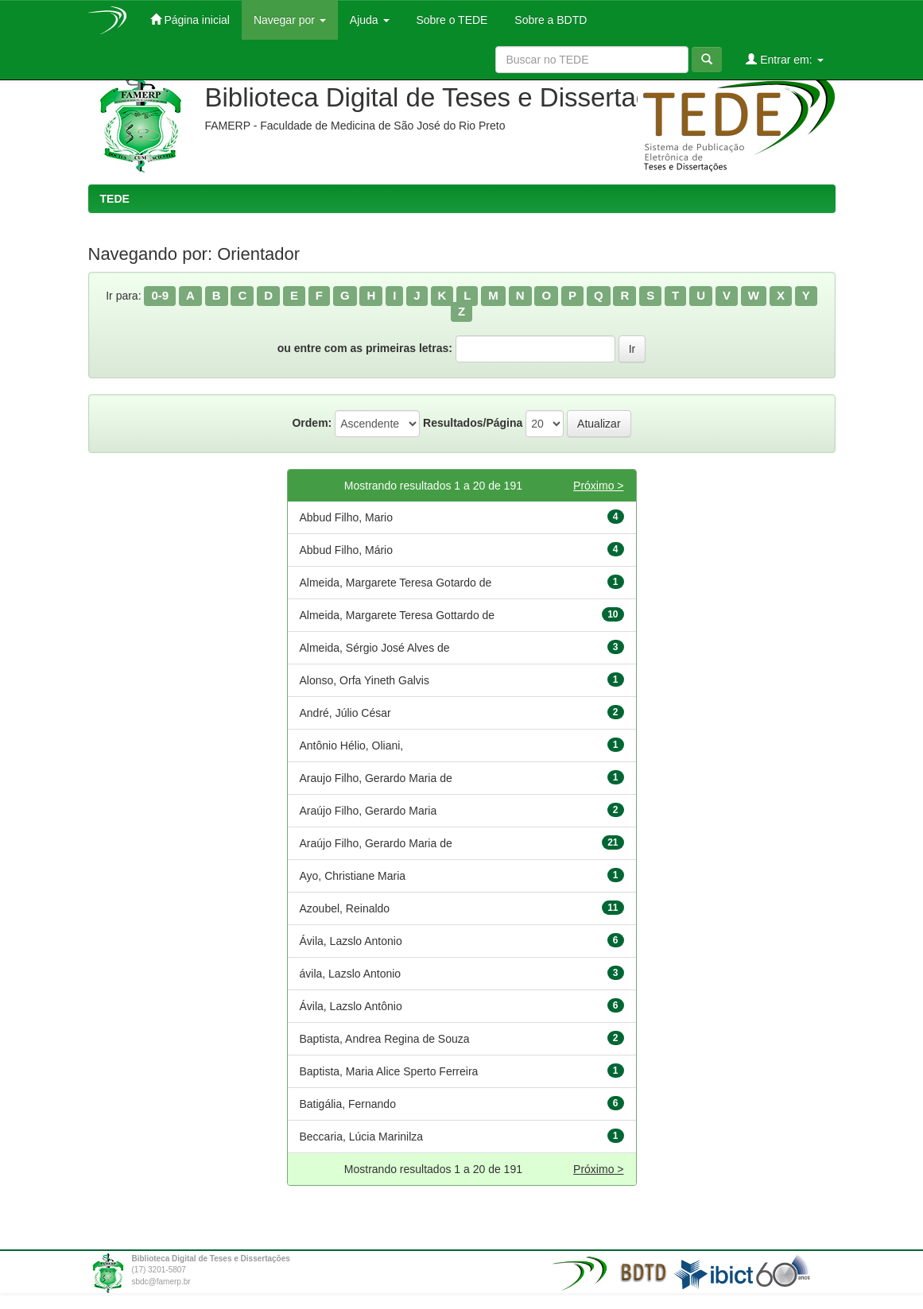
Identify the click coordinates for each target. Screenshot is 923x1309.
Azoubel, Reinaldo (345, 908)
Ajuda (370, 20)
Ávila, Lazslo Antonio (351, 941)
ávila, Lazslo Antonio (350, 973)
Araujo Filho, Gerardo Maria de (376, 778)
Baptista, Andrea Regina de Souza (385, 1038)
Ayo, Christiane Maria (353, 875)
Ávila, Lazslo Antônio (351, 1006)
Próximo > (598, 485)
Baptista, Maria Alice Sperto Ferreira (389, 1071)
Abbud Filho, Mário (347, 550)
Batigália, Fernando (348, 1104)
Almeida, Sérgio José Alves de (375, 647)
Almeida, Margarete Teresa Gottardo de (397, 615)
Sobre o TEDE (450, 20)
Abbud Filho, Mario (347, 517)
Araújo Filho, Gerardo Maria (368, 810)
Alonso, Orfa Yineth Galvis (364, 680)
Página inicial (190, 19)
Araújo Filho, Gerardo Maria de (376, 843)
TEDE (115, 198)
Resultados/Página (472, 422)
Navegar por (290, 20)
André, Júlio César (345, 713)
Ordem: (312, 422)
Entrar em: (784, 59)
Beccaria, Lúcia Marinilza (362, 1136)
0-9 (160, 295)
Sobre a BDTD (549, 20)
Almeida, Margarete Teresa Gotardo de (396, 582)
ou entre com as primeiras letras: (364, 348)
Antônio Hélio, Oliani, (352, 745)
